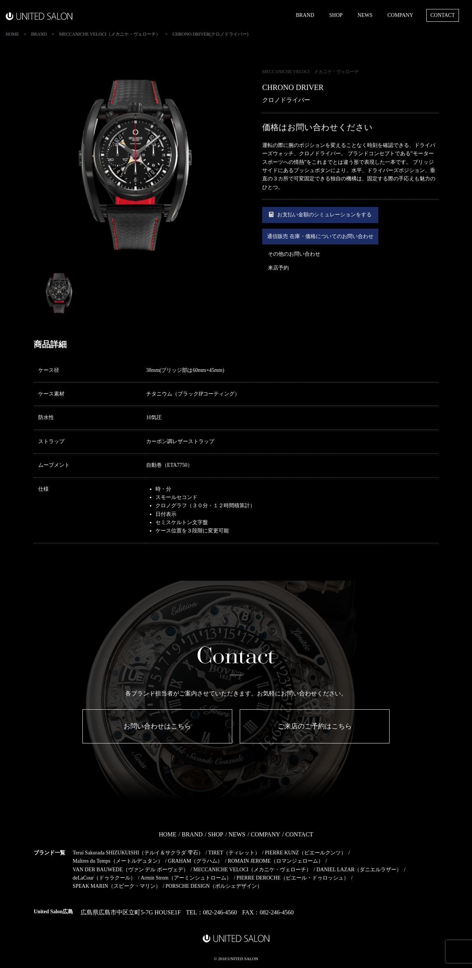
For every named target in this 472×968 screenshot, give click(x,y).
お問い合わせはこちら (157, 726)
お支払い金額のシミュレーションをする (320, 214)
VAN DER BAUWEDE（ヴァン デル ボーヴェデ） (130, 869)
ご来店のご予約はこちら (315, 726)
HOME (167, 834)
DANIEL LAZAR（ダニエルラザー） (359, 869)
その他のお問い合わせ (294, 254)
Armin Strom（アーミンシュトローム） (185, 878)
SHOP (336, 15)
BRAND (305, 15)
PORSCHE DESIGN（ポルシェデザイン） (214, 886)
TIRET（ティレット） (234, 853)
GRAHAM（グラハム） (195, 861)
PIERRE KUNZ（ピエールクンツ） (305, 853)
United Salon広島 (53, 911)
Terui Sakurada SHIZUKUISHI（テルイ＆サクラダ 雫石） (138, 853)
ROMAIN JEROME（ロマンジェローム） (275, 861)
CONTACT (442, 15)
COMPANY (400, 15)
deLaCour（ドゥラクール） (104, 878)
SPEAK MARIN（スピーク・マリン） (117, 886)
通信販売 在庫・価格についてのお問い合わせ (320, 236)
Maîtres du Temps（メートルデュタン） (118, 861)
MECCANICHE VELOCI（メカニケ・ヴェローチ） (252, 869)
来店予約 (278, 268)
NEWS (365, 15)
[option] (135, 167)
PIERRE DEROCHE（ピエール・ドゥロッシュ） (292, 878)
